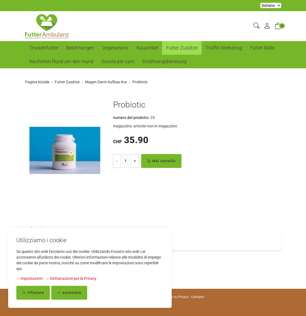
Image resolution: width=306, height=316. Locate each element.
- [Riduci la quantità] (116, 161)
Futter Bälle (262, 48)
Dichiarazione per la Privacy (71, 278)
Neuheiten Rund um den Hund (61, 61)
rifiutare (33, 293)
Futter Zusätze (182, 48)
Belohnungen (80, 48)
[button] (256, 26)
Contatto (197, 297)
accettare (69, 293)
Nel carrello (161, 161)
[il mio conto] (267, 26)
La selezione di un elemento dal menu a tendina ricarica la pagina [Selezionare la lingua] (270, 5)
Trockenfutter (43, 48)
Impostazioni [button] (29, 278)
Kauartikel (147, 48)
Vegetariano (115, 48)
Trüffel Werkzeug (224, 48)
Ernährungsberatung (164, 61)
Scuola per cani (117, 61)
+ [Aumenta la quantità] (135, 161)
